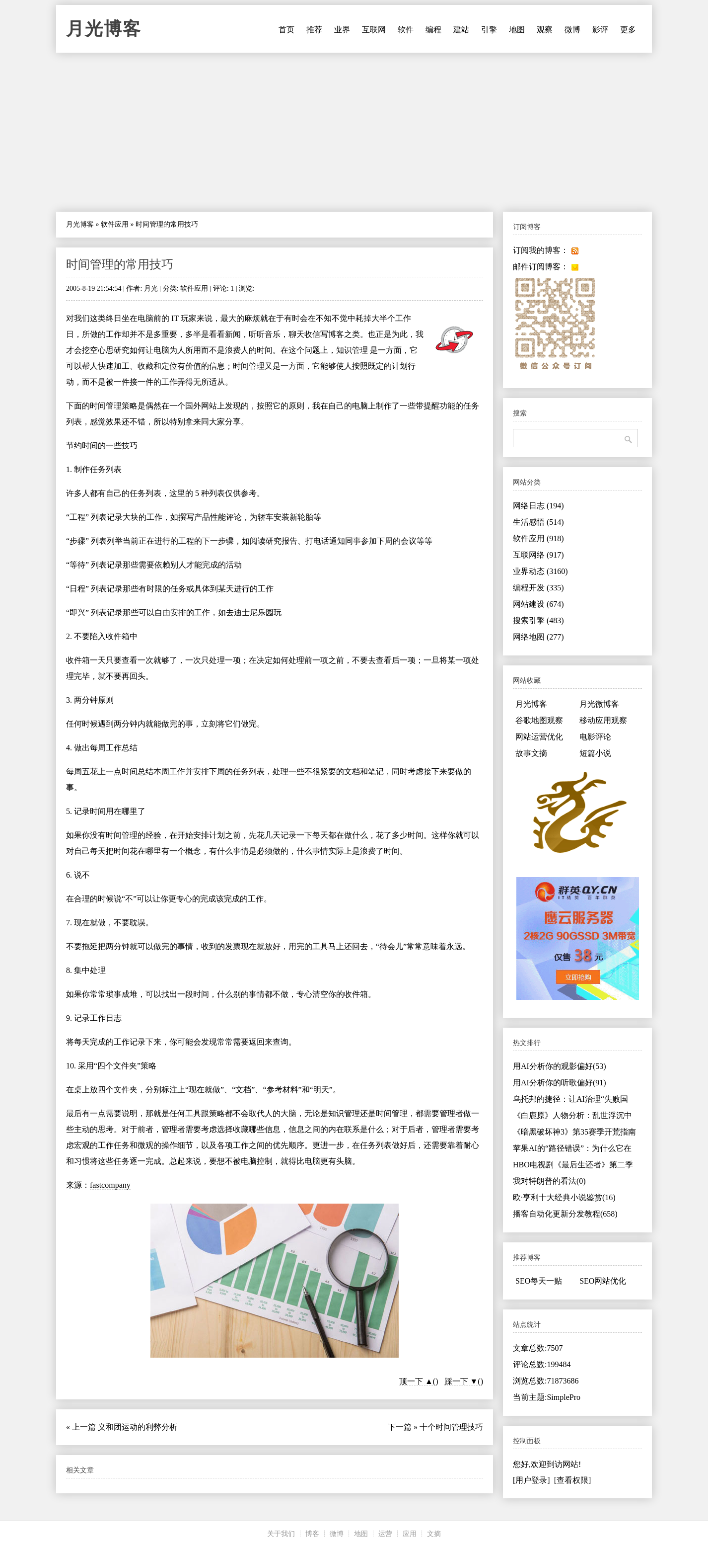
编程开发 (538, 587)
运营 (385, 1534)
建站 (461, 29)
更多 (628, 29)
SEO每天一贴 (538, 1281)
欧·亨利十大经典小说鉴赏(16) (564, 1197)
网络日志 (538, 505)
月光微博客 (599, 704)
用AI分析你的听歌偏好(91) (559, 1082)
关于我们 (281, 1534)
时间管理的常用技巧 (119, 264)
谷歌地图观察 (539, 720)
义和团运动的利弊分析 (137, 1427)
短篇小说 (595, 753)
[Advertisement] (354, 132)
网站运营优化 (539, 737)
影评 (600, 29)
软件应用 (115, 224)
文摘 (434, 1534)
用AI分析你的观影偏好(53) (559, 1066)
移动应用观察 (603, 720)
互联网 (374, 29)
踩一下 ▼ (461, 1381)
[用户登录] (531, 1480)
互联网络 (538, 555)
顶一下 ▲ (416, 1381)
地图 (517, 29)
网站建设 (538, 604)
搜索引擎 (538, 620)
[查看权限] (572, 1480)
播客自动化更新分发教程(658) (565, 1214)
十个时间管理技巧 (451, 1427)
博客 (312, 1534)
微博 (572, 29)
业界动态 (540, 571)
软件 (406, 29)
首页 (286, 29)
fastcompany (110, 1185)
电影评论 (595, 737)
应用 (410, 1534)
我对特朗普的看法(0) (549, 1181)
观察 (545, 29)
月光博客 (104, 29)
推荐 (314, 29)
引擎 (489, 29)
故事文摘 (531, 753)
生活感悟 (538, 522)
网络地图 (538, 637)
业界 (342, 29)
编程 (433, 29)
